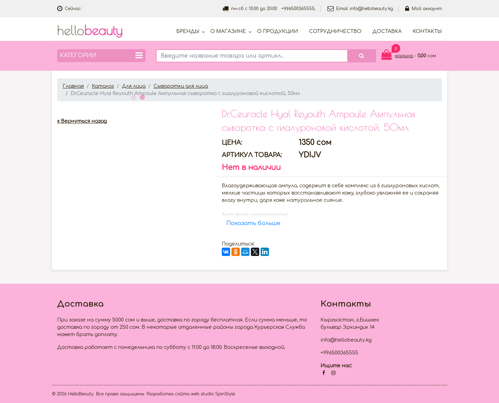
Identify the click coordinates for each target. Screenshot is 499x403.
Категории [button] (101, 55)
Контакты (427, 31)
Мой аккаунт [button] (423, 9)
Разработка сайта (168, 394)
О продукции (277, 31)
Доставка (387, 31)
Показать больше (253, 223)
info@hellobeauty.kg (371, 8)
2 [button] (141, 96)
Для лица (134, 86)
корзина (404, 55)
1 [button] (132, 96)
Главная (73, 86)
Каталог (103, 86)
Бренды (187, 31)
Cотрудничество (335, 31)
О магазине (228, 31)
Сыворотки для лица (181, 86)
